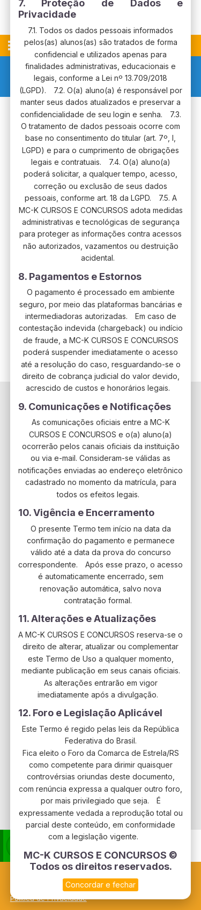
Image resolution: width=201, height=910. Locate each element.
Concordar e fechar (100, 884)
